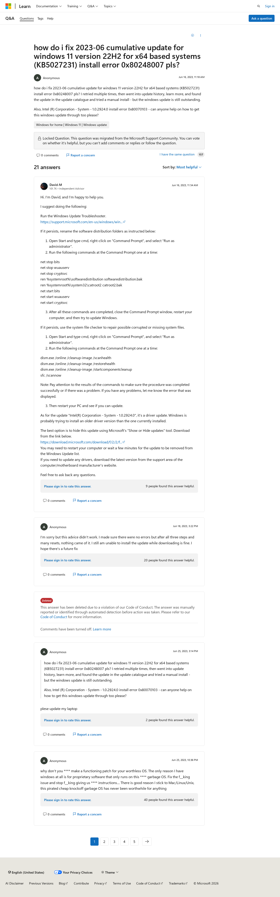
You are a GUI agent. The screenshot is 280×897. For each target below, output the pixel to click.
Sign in (270, 6)
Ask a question (261, 18)
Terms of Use (122, 883)
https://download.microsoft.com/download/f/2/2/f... (81, 442)
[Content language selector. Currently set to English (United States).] (26, 872)
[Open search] (258, 6)
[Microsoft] (8, 6)
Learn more (102, 629)
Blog (62, 883)
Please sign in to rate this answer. (67, 486)
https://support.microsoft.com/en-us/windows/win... (81, 221)
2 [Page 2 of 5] (104, 841)
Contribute (81, 883)
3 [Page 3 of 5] (114, 841)
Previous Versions (41, 883)
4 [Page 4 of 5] (124, 841)
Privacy (99, 883)
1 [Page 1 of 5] (94, 841)
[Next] (147, 841)
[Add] (192, 35)
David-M (56, 184)
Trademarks (177, 883)
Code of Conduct (53, 616)
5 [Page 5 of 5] (134, 841)
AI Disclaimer (14, 883)
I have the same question (177, 154)
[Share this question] (201, 35)
